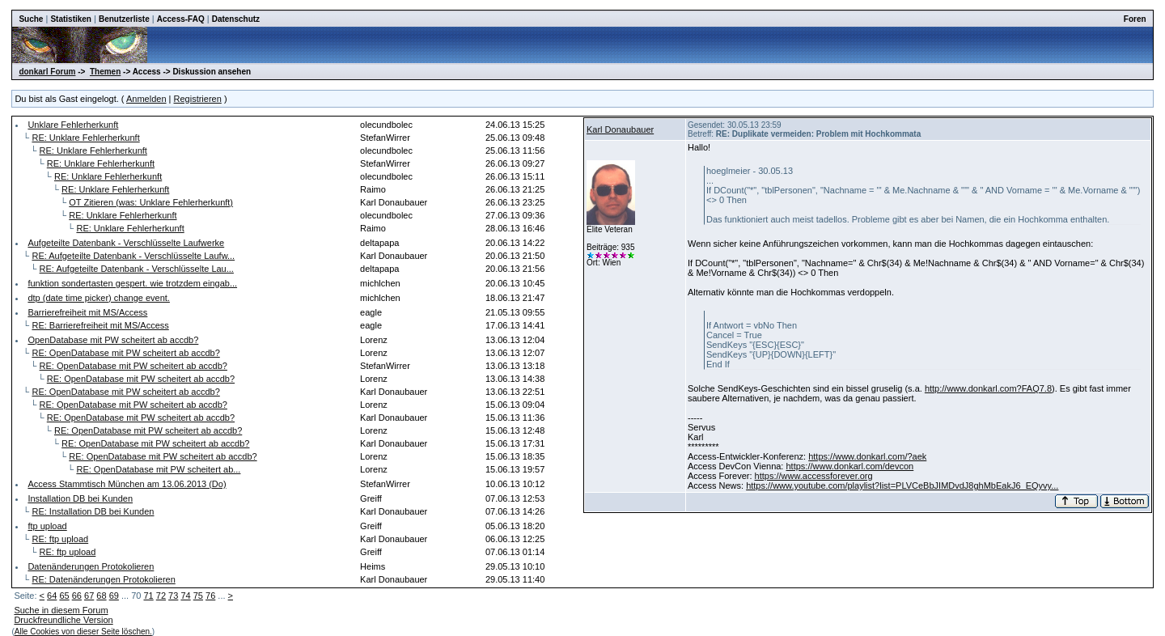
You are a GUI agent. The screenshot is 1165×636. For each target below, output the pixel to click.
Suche (31, 19)
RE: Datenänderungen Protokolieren (103, 579)
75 (198, 595)
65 (64, 595)
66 (77, 595)
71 (148, 595)
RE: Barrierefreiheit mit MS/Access (100, 325)
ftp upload (47, 526)
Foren (1135, 19)
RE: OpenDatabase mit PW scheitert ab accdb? (125, 353)
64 (52, 595)
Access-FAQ (181, 19)
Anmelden (146, 99)
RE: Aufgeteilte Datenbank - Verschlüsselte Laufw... (133, 256)
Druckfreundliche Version (63, 620)
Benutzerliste (124, 19)
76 (210, 595)
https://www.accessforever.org (814, 476)
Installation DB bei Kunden (80, 498)
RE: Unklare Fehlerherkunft (85, 137)
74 (185, 595)
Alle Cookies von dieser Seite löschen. (83, 631)
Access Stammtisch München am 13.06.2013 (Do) (127, 484)
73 (173, 595)
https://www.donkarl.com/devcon (849, 466)
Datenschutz (236, 19)
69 (114, 595)
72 (161, 595)
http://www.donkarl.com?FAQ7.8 (988, 388)
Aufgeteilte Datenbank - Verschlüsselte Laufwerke (126, 243)
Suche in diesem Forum (61, 610)
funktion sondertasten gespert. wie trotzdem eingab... (132, 283)
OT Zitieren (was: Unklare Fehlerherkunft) (151, 202)
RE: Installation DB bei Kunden (93, 511)
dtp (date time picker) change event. (98, 298)
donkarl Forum (47, 71)
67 (89, 595)
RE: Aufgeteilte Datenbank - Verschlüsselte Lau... (137, 268)
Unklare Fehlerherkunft (73, 124)
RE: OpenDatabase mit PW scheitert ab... (158, 469)
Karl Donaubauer (620, 129)
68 (101, 595)
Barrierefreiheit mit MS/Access (87, 312)
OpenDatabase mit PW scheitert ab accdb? (113, 340)
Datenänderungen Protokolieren (91, 566)
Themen (105, 71)
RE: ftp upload (60, 539)
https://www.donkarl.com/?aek (867, 456)
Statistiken (70, 19)
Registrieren (198, 99)
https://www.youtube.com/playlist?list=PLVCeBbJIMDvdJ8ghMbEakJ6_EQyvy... (902, 485)
